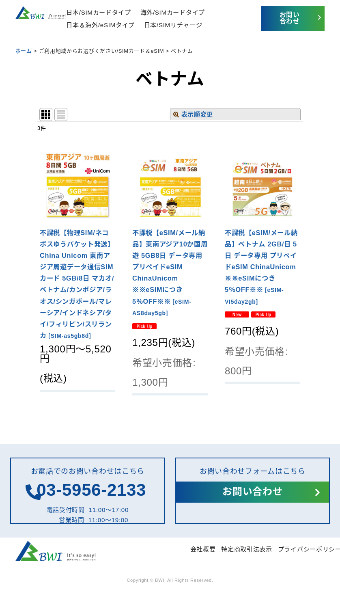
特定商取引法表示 (246, 549)
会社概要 (203, 549)
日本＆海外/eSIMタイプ (100, 25)
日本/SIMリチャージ (173, 25)
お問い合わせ (290, 18)
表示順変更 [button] (193, 114)
